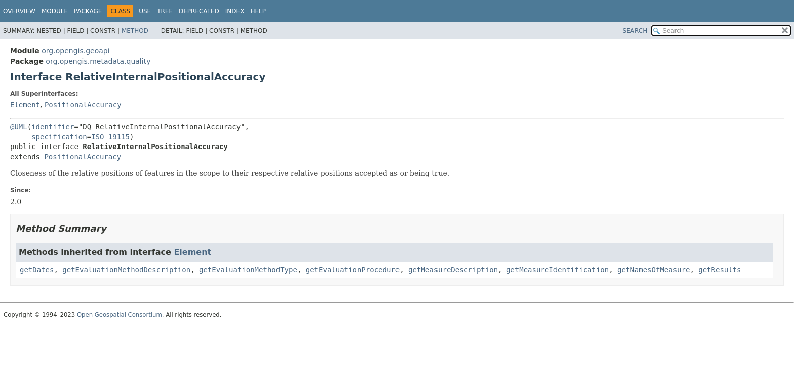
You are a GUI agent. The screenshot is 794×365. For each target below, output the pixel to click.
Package (88, 11)
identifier (52, 127)
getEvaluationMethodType (248, 270)
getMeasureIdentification (557, 270)
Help (258, 11)
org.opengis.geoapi (75, 51)
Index (235, 11)
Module (55, 11)
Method (135, 30)
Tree (165, 11)
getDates (37, 270)
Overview (19, 11)
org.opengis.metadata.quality (98, 61)
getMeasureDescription (453, 270)
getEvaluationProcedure (353, 270)
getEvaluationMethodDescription (126, 270)
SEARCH (635, 30)
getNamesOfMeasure (653, 270)
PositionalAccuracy (83, 105)
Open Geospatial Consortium (119, 314)
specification (59, 137)
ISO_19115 (110, 137)
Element (25, 105)
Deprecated (199, 11)
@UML (18, 127)
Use (145, 11)
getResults (719, 270)
